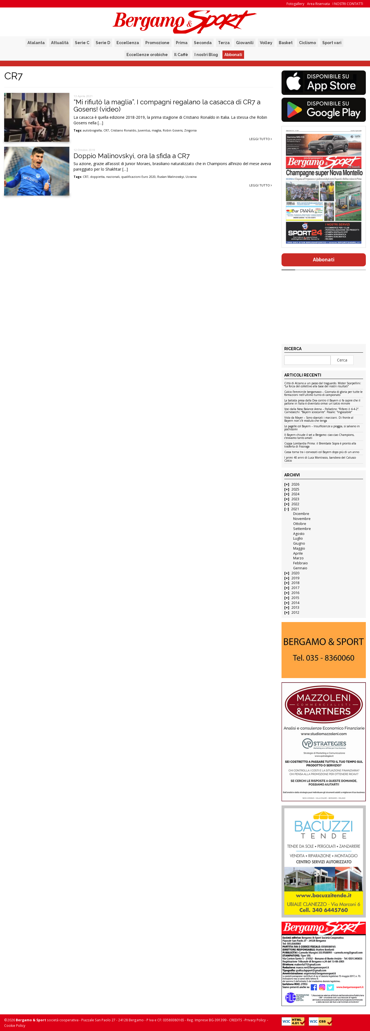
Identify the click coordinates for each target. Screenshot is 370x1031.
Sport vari (331, 43)
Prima (181, 43)
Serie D (103, 43)
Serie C (82, 43)
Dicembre (301, 513)
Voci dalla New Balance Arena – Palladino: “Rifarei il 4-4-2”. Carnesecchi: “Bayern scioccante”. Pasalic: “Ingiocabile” (321, 411)
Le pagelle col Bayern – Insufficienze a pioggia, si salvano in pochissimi (322, 428)
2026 (295, 484)
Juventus (144, 130)
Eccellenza (127, 43)
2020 (295, 573)
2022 (295, 504)
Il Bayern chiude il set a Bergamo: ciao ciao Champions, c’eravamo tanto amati (319, 436)
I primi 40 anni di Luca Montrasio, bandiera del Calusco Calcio (320, 459)
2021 (295, 509)
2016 (295, 592)
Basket (286, 43)
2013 (295, 607)
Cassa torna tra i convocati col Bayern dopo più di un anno (321, 452)
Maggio (299, 548)
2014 (295, 602)
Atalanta (36, 43)
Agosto (299, 533)
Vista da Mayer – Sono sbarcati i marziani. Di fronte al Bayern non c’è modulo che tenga (318, 419)
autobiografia (92, 130)
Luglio (298, 538)
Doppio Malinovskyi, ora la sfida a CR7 (132, 156)
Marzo (298, 558)
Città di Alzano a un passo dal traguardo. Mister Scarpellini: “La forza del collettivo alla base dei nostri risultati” (322, 385)
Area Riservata (318, 3)
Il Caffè (181, 54)
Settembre (302, 528)
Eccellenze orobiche (147, 54)
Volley (266, 43)
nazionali (113, 177)
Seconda (203, 43)
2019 (295, 578)
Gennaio (300, 568)
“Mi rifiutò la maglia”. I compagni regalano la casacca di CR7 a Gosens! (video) (167, 105)
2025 (295, 489)
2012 (295, 612)
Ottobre (299, 523)
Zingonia (190, 130)
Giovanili (245, 43)
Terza (224, 43)
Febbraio (300, 563)
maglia (156, 130)
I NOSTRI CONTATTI (348, 3)
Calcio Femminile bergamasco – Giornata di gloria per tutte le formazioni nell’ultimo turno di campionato (323, 393)
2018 (295, 582)
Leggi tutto (260, 139)
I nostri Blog (206, 54)
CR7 (106, 130)
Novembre (302, 518)
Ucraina (191, 177)
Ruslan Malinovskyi (170, 177)
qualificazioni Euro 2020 (138, 177)
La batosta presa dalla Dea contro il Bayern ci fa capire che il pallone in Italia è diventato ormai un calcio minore (322, 402)
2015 (295, 597)
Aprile (298, 553)
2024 (295, 494)
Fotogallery (295, 3)
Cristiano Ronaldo (123, 130)
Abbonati (233, 54)
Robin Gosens (173, 130)
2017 (295, 587)
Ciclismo (307, 43)
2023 (295, 499)
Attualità (60, 43)
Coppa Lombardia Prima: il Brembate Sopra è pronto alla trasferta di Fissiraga (320, 445)
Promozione (157, 43)
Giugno (299, 543)
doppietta (97, 177)
